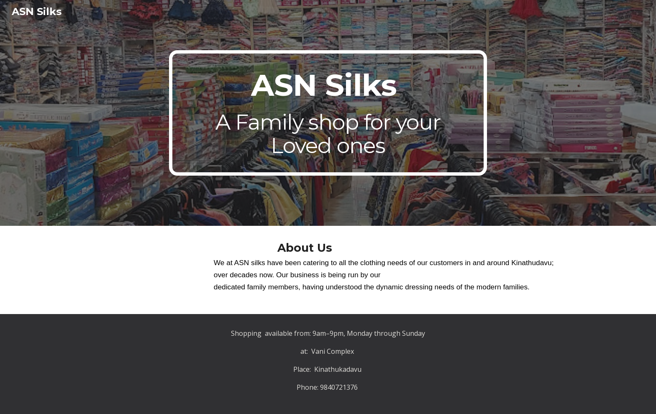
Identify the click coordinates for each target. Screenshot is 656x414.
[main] (328, 113)
